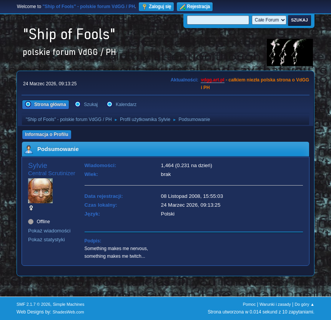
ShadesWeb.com (68, 312)
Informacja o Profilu (46, 134)
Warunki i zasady (275, 304)
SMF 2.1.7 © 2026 (33, 304)
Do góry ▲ (304, 304)
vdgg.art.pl (212, 80)
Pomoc (249, 304)
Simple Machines (68, 304)
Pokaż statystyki (46, 239)
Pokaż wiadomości (49, 231)
